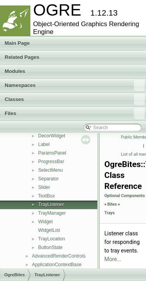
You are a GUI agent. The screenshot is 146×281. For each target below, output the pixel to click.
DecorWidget (51, 136)
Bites (112, 204)
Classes (75, 99)
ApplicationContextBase (56, 264)
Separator (48, 178)
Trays (109, 212)
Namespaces (75, 85)
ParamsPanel (52, 153)
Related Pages (22, 57)
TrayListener (51, 204)
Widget (45, 221)
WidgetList (49, 230)
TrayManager (52, 213)
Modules (15, 71)
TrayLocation (51, 239)
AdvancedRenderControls (58, 256)
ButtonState (50, 247)
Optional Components (124, 195)
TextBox (46, 196)
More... (112, 259)
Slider (44, 187)
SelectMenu (50, 170)
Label (43, 144)
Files (75, 113)
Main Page (17, 43)
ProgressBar (51, 161)
